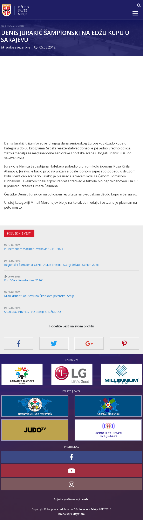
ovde (85, 499)
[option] (22, 374)
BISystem (79, 514)
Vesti (21, 26)
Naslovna (7, 26)
